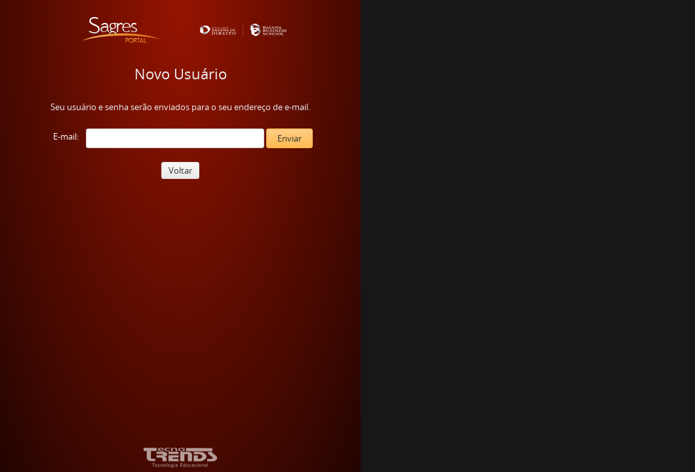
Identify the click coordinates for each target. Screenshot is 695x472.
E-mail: (66, 136)
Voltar (180, 170)
